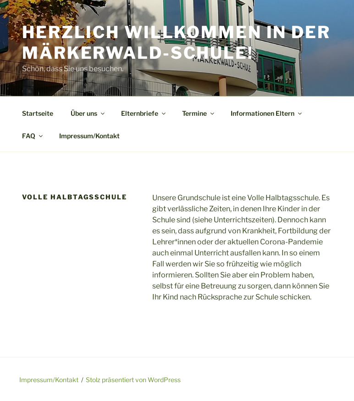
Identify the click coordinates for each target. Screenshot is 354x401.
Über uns (88, 113)
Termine (199, 113)
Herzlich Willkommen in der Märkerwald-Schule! (176, 42)
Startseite (37, 113)
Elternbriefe (144, 113)
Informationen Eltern (267, 113)
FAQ (33, 136)
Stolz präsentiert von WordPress (133, 380)
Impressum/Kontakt (89, 136)
